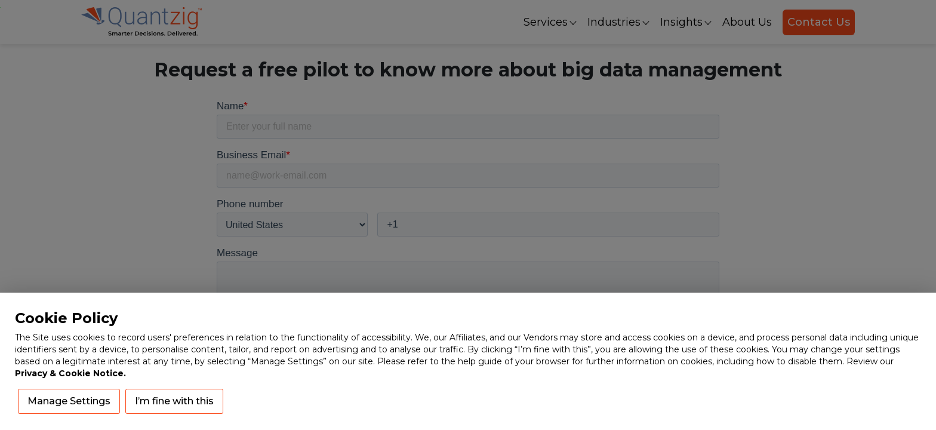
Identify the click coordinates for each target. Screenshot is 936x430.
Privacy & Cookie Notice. (70, 373)
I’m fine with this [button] (174, 401)
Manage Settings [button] (68, 401)
